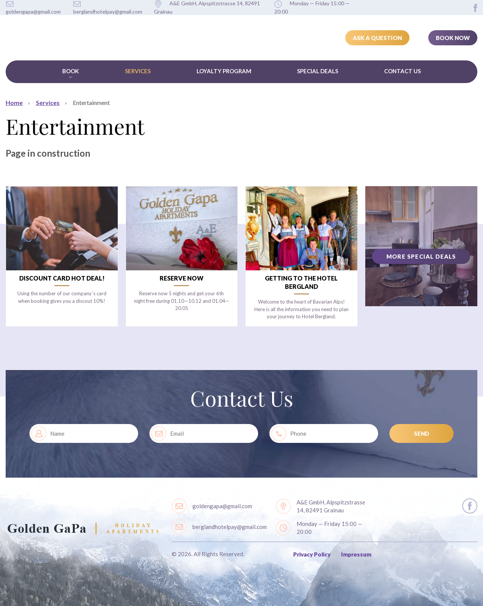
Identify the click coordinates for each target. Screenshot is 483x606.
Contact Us (402, 71)
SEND (421, 433)
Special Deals (317, 71)
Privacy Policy (312, 554)
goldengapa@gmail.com (222, 506)
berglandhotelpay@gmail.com (229, 526)
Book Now (453, 37)
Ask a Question (377, 37)
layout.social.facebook (475, 8)
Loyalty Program (224, 71)
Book (70, 71)
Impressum (356, 554)
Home (14, 102)
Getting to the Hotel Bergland (301, 282)
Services (138, 71)
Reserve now (181, 278)
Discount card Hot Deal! (62, 278)
